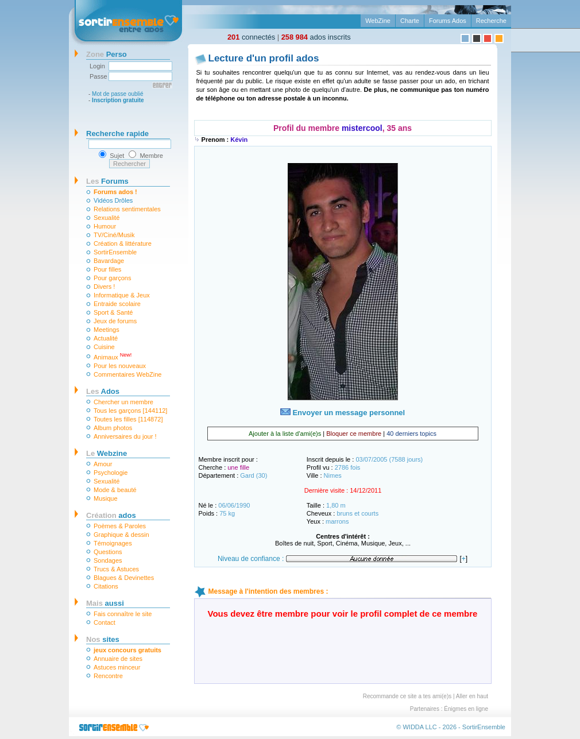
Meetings (106, 329)
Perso (106, 54)
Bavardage (109, 260)
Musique (106, 498)
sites (102, 639)
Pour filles (107, 269)
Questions (108, 551)
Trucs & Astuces (116, 569)
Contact (104, 622)
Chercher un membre (123, 401)
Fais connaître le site (123, 613)
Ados (102, 391)
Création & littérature (123, 243)
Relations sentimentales (127, 209)
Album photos (113, 427)
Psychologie (110, 472)
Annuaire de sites (118, 658)
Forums (107, 181)
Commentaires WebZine (127, 374)
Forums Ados (447, 20)
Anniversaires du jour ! (125, 436)
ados (111, 515)
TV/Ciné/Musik (114, 234)
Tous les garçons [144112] (130, 410)
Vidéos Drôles (113, 200)
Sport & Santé (113, 312)
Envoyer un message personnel (342, 412)
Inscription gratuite (118, 100)
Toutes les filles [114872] (128, 419)
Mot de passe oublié (118, 94)
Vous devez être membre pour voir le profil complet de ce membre (343, 613)
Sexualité (106, 217)
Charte (409, 20)
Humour (105, 226)
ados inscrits (316, 37)
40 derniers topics (411, 433)
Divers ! (104, 286)
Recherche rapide (117, 133)
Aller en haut (472, 696)
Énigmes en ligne (466, 709)
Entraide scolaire (117, 303)
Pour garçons (112, 277)
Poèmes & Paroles (120, 526)
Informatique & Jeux (122, 295)
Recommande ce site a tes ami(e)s (407, 696)
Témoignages (113, 543)
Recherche (491, 20)
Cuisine (104, 346)
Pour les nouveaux (120, 365)
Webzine (106, 453)
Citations (106, 586)
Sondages (108, 560)
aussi (105, 603)
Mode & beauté (115, 489)
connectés (251, 37)
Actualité (106, 338)
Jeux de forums (115, 321)
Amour (103, 464)
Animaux (113, 356)
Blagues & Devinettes (124, 577)
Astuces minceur (117, 667)
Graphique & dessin (121, 534)
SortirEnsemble (115, 252)
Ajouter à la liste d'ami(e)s (285, 433)
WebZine (377, 20)
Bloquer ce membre (353, 433)
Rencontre (108, 675)
